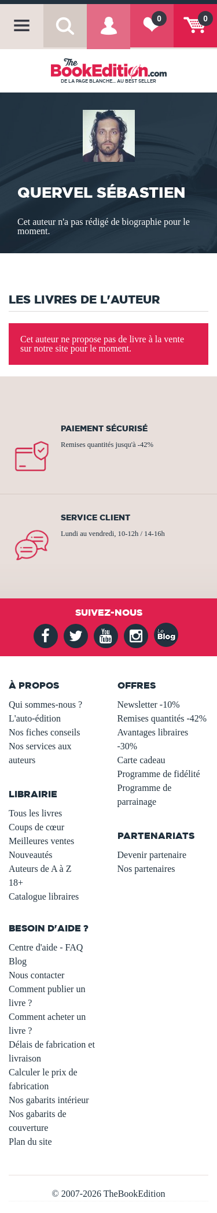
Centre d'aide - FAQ (46, 947)
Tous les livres (35, 813)
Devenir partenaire (151, 855)
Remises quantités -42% (162, 718)
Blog (18, 961)
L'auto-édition (35, 718)
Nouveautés (31, 855)
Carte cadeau (141, 760)
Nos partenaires (146, 869)
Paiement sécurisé (104, 428)
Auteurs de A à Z (40, 869)
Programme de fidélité (158, 774)
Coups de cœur (36, 827)
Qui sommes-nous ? (45, 704)
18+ (16, 882)
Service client (95, 517)
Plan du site (30, 1142)
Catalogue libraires (44, 896)
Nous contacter (36, 975)
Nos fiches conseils (44, 732)
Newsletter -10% (148, 704)
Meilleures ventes (41, 841)
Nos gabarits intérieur (49, 1100)
